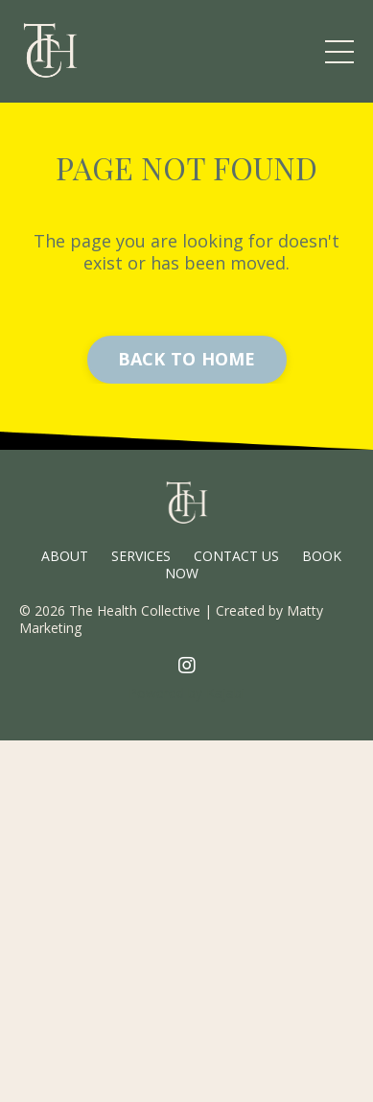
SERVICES (141, 556)
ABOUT (64, 556)
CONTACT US (236, 556)
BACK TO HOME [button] (187, 358)
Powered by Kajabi (186, 693)
